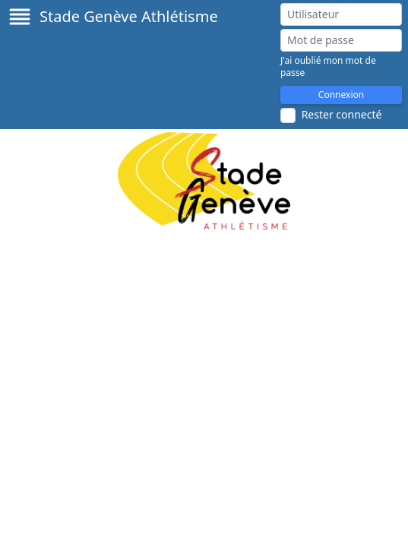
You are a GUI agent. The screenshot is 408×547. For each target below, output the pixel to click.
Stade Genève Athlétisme (129, 16)
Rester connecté (342, 114)
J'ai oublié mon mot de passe (328, 67)
